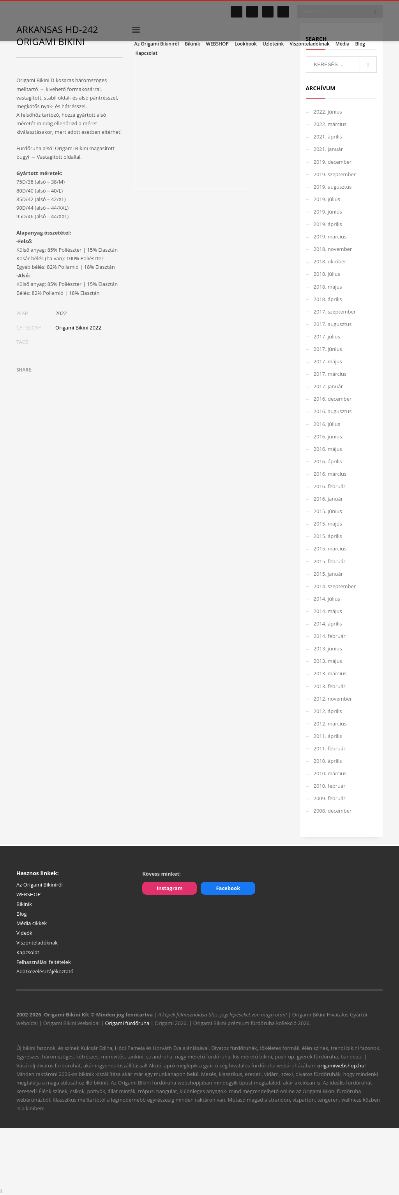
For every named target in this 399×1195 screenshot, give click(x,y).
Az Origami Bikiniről (39, 884)
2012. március (330, 723)
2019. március (330, 236)
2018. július (327, 273)
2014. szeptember (335, 586)
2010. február (330, 785)
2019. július (327, 199)
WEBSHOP (28, 894)
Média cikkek (31, 923)
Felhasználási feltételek (43, 961)
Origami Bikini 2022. (78, 327)
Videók (24, 932)
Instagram (170, 888)
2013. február (330, 686)
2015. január (328, 573)
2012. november (333, 698)
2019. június (328, 211)
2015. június (328, 511)
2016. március (330, 473)
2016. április (328, 461)
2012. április (328, 711)
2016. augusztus (333, 411)
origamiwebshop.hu (341, 1065)
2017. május (328, 361)
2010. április (328, 760)
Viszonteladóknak (37, 942)
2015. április (328, 536)
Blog (21, 913)
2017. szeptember (335, 311)
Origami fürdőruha (127, 1023)
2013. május (328, 660)
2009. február (330, 798)
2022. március (330, 124)
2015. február (330, 561)
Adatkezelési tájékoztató (45, 971)
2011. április (328, 735)
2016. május (328, 448)
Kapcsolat (27, 952)
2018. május (328, 286)
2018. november (333, 248)
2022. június (328, 111)
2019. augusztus (333, 186)
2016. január (328, 498)
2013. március (330, 673)
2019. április (328, 224)
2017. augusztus (333, 324)
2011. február (330, 748)
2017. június (328, 348)
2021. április (328, 136)
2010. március (330, 773)
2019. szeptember (335, 174)
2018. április (328, 299)
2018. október (330, 261)
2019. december (333, 161)
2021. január (328, 148)
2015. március (330, 548)
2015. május (328, 523)
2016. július (327, 424)
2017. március (330, 373)
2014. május (328, 611)
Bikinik (24, 904)
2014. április (328, 623)
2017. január (328, 386)
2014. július (327, 598)
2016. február (330, 486)
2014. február (330, 636)
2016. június (328, 436)
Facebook (228, 888)
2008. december (333, 810)
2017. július (327, 336)
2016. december (333, 398)
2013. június (328, 648)
